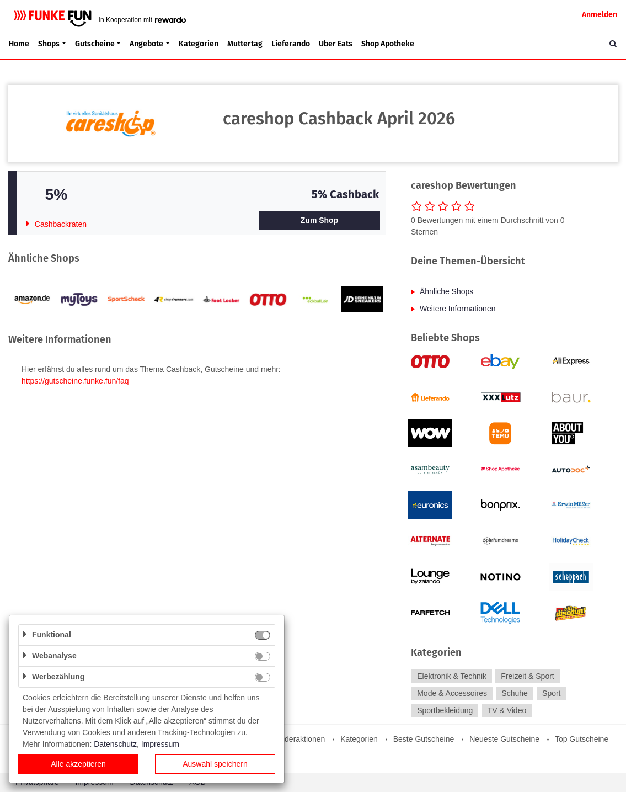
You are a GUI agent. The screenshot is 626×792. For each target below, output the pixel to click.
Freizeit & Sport (527, 676)
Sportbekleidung (445, 710)
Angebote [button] (146, 44)
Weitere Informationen (457, 308)
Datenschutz (115, 744)
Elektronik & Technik (451, 676)
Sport (551, 693)
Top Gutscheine (581, 739)
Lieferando (290, 44)
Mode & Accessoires (452, 693)
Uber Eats (335, 44)
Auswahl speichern (215, 763)
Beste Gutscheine (423, 739)
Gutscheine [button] (95, 44)
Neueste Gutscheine (504, 739)
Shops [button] (49, 44)
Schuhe (514, 693)
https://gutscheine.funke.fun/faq (75, 380)
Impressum (160, 744)
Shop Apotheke (387, 44)
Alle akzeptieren (78, 763)
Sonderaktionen (298, 739)
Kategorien (198, 44)
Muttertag (245, 44)
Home (19, 44)
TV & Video (507, 710)
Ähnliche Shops (446, 291)
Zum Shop (319, 220)
